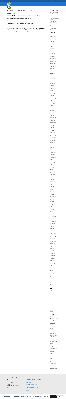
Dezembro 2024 (53, 56)
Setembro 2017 (53, 201)
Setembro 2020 (53, 140)
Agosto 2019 (52, 162)
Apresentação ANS (53, 325)
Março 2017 (52, 211)
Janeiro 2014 (52, 273)
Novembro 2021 (53, 118)
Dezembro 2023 (53, 76)
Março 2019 (52, 171)
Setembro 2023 (53, 81)
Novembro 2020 (53, 137)
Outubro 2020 (52, 139)
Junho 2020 (52, 145)
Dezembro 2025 (53, 39)
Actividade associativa (54, 318)
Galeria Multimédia (53, 348)
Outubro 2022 (52, 100)
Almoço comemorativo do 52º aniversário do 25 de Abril (54, 14)
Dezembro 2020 (53, 135)
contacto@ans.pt (10, 388)
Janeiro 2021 (52, 134)
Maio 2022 (52, 108)
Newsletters (52, 358)
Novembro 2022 (53, 98)
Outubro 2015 (52, 240)
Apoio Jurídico (52, 321)
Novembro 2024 (53, 58)
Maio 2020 (52, 147)
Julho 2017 (52, 204)
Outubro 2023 (52, 80)
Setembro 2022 (53, 102)
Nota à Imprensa (53, 16)
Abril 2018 (52, 189)
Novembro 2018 (53, 177)
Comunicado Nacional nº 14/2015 (20, 11)
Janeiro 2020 (52, 154)
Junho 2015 (52, 246)
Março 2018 (52, 191)
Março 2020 (52, 150)
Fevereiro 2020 (52, 152)
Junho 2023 (52, 86)
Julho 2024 (52, 65)
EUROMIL (52, 344)
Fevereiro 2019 (52, 172)
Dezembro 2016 (53, 216)
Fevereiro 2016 (52, 233)
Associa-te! (52, 331)
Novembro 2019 (53, 157)
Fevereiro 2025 (52, 53)
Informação (52, 351)
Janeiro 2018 (52, 194)
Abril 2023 (52, 90)
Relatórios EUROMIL (54, 368)
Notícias (13, 13)
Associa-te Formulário (54, 330)
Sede (51, 370)
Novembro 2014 (53, 258)
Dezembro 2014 (53, 256)
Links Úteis (52, 356)
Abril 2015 (52, 250)
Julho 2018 (52, 184)
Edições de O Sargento (54, 341)
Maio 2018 (52, 187)
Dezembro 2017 (53, 196)
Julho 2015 (52, 245)
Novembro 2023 (53, 78)
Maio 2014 (52, 268)
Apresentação (52, 323)
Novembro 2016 (53, 218)
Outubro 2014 (52, 260)
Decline (60, 396)
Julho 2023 (52, 85)
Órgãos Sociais (53, 363)
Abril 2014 (52, 270)
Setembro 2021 (53, 122)
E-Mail (51, 293)
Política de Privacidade (54, 365)
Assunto (57, 293)
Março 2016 (52, 231)
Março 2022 (52, 112)
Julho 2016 (52, 224)
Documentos (52, 339)
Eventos (51, 346)
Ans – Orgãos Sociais (54, 320)
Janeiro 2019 (52, 174)
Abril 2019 (52, 169)
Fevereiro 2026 (52, 36)
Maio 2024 (52, 68)
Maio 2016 (52, 228)
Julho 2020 (52, 144)
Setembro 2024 (53, 61)
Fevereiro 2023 (52, 93)
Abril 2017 (52, 209)
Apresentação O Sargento (54, 326)
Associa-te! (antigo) (53, 333)
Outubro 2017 (52, 199)
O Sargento (52, 361)
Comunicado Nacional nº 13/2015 (20, 24)
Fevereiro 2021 (52, 132)
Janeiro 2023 (52, 95)
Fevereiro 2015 (52, 253)
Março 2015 (52, 251)
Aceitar (53, 396)
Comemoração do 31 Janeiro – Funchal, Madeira (54, 28)
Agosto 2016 (52, 223)
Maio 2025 (52, 48)
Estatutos (51, 343)
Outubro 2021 (52, 120)
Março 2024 (52, 71)
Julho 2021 (52, 125)
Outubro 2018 (52, 179)
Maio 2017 (52, 208)
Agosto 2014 (52, 263)
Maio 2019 (52, 167)
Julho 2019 (52, 164)
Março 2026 (52, 34)
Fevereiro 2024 (52, 73)
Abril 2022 (52, 110)
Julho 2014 (52, 265)
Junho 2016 (52, 226)
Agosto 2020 (52, 142)
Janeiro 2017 (52, 214)
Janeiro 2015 (52, 255)
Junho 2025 (52, 46)
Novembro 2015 (53, 238)
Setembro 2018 (53, 181)
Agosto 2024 (52, 63)
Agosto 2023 (52, 83)
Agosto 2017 (52, 203)
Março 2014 (52, 272)
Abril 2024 (52, 70)
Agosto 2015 (52, 243)
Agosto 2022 (52, 103)
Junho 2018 (52, 186)
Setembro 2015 (53, 241)
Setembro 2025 (53, 43)
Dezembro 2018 (53, 176)
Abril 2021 (52, 130)
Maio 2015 (52, 248)
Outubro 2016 (52, 219)
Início (51, 353)
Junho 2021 (52, 127)
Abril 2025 (52, 49)
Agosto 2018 (52, 182)
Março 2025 (52, 51)
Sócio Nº (51, 284)
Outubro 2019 (52, 159)
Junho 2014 (52, 267)
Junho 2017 (52, 206)
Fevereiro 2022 (52, 113)
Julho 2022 (52, 105)
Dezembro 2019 (53, 155)
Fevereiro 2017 (52, 213)
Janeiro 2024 (52, 75)
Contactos (52, 338)
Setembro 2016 (53, 221)
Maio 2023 (52, 88)
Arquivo (51, 328)
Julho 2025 (52, 44)
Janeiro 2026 (52, 38)
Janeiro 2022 (52, 115)
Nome (51, 279)
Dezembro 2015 (53, 236)
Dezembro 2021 (53, 117)
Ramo (51, 288)
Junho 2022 (52, 107)
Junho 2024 (52, 66)
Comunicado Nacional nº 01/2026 (32, 384)
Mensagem (52, 297)
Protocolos (52, 366)
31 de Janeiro (52, 316)
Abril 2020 (52, 149)
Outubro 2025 (52, 41)
